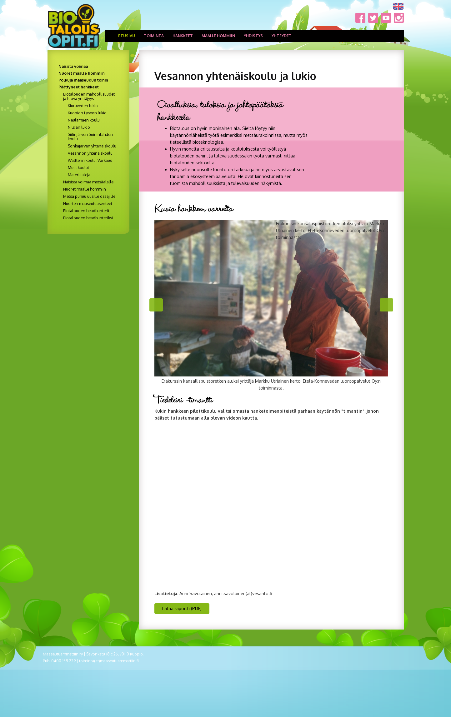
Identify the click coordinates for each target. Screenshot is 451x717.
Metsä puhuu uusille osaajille (89, 196)
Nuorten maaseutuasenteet (87, 203)
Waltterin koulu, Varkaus (90, 160)
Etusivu (126, 35)
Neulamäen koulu (84, 120)
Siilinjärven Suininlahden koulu (90, 136)
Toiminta (154, 35)
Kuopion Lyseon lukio (87, 113)
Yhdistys (253, 35)
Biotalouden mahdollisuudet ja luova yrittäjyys (89, 96)
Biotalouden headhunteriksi (88, 218)
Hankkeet (183, 35)
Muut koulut (78, 167)
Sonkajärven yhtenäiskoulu (92, 146)
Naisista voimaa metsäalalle (88, 182)
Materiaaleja (79, 174)
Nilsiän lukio (79, 127)
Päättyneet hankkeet (78, 86)
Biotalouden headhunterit (86, 210)
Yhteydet (282, 35)
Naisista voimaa (73, 66)
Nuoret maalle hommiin (81, 73)
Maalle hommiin (218, 35)
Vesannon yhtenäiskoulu (90, 153)
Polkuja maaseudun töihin (83, 79)
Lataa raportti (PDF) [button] (182, 608)
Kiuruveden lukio (83, 105)
